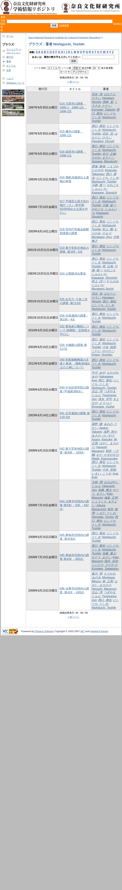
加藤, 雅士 (105, 490)
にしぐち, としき (107, 178)
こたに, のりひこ (103, 351)
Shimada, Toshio (103, 517)
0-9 (38, 52)
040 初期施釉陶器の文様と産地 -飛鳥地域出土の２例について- (75, 363)
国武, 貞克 (111, 561)
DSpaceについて (15, 82)
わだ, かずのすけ (107, 454)
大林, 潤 (97, 482)
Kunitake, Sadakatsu (105, 568)
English (117, 23)
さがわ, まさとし (103, 157)
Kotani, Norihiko (102, 354)
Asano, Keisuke (102, 439)
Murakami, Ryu (102, 237)
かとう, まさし (101, 557)
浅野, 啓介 (110, 431)
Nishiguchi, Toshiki (104, 181)
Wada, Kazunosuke (104, 458)
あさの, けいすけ (103, 435)
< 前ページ (73, 81)
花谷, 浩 (97, 94)
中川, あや (98, 372)
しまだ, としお (106, 513)
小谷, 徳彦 (109, 347)
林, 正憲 (107, 581)
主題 (8, 70)
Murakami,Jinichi (103, 288)
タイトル (11, 65)
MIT (82, 631)
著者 (8, 61)
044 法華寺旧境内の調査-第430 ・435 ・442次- (74, 505)
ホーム (9, 36)
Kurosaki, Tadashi (103, 109)
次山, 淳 (97, 391)
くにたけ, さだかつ (104, 565)
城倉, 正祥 (111, 497)
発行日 (9, 57)
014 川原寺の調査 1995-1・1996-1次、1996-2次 (73, 107)
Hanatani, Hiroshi (103, 141)
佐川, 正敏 (109, 153)
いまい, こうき (101, 473)
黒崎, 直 (108, 102)
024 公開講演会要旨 (73, 273)
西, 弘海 (107, 266)
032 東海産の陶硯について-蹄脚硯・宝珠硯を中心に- (75, 330)
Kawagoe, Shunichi (104, 192)
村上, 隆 (107, 229)
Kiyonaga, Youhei (103, 406)
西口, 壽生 (98, 126)
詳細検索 (64, 25)
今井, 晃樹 (109, 469)
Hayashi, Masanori (104, 588)
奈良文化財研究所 (3, 23)
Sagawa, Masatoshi (104, 161)
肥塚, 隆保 (98, 166)
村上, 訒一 (98, 281)
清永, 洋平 (105, 399)
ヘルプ (9, 78)
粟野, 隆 (97, 424)
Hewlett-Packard (99, 631)
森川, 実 (97, 573)
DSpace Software (44, 631)
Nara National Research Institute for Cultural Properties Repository (64, 37)
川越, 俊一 (98, 185)
